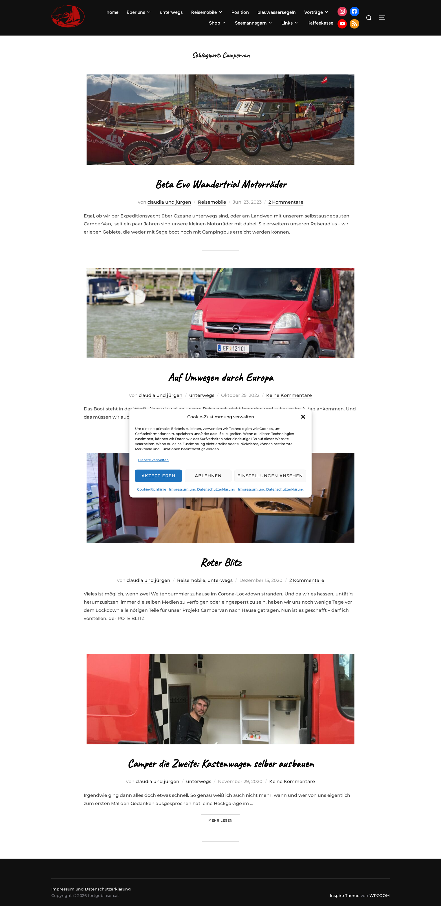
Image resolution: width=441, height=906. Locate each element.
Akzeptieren (158, 475)
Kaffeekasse (320, 23)
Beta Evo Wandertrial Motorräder (220, 184)
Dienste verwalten (153, 460)
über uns (139, 12)
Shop (217, 23)
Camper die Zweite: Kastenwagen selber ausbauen (220, 763)
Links (290, 23)
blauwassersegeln (276, 12)
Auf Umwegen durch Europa (220, 377)
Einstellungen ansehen (270, 475)
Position (240, 12)
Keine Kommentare (289, 395)
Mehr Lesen (224, 820)
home (112, 12)
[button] (303, 416)
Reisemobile (207, 12)
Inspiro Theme (345, 895)
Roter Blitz (220, 562)
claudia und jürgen (169, 202)
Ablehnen (208, 475)
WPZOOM (379, 895)
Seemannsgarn (254, 23)
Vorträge (316, 12)
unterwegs (171, 12)
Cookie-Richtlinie (151, 489)
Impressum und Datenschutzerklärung (202, 489)
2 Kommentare (285, 202)
